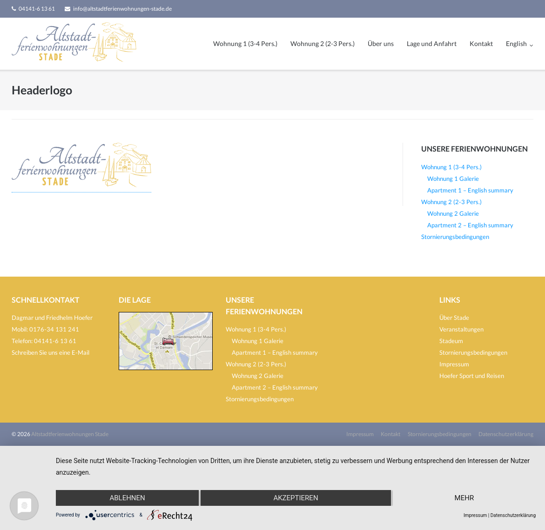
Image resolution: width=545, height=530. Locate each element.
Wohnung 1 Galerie (453, 178)
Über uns (381, 43)
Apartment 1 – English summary (470, 190)
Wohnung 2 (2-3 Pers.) (322, 43)
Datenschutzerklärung (505, 434)
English (516, 43)
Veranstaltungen (461, 329)
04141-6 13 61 (37, 8)
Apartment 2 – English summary (470, 225)
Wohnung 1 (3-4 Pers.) (245, 43)
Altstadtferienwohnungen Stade (69, 434)
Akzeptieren (295, 498)
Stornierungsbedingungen (455, 236)
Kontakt (481, 43)
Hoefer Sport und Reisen (471, 375)
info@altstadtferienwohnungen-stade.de (122, 8)
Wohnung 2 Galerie (453, 213)
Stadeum (451, 340)
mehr (464, 498)
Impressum (454, 364)
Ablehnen (127, 498)
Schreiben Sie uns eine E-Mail (50, 352)
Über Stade (454, 317)
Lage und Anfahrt (432, 43)
